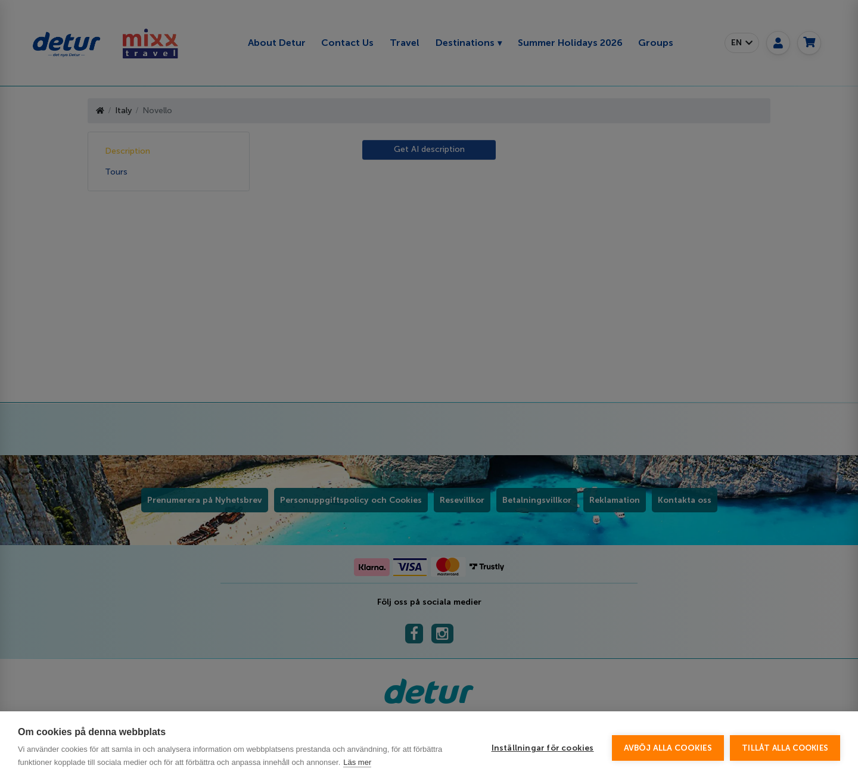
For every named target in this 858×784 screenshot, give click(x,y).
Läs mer (357, 762)
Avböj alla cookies (668, 748)
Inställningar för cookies (543, 748)
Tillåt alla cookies (785, 747)
